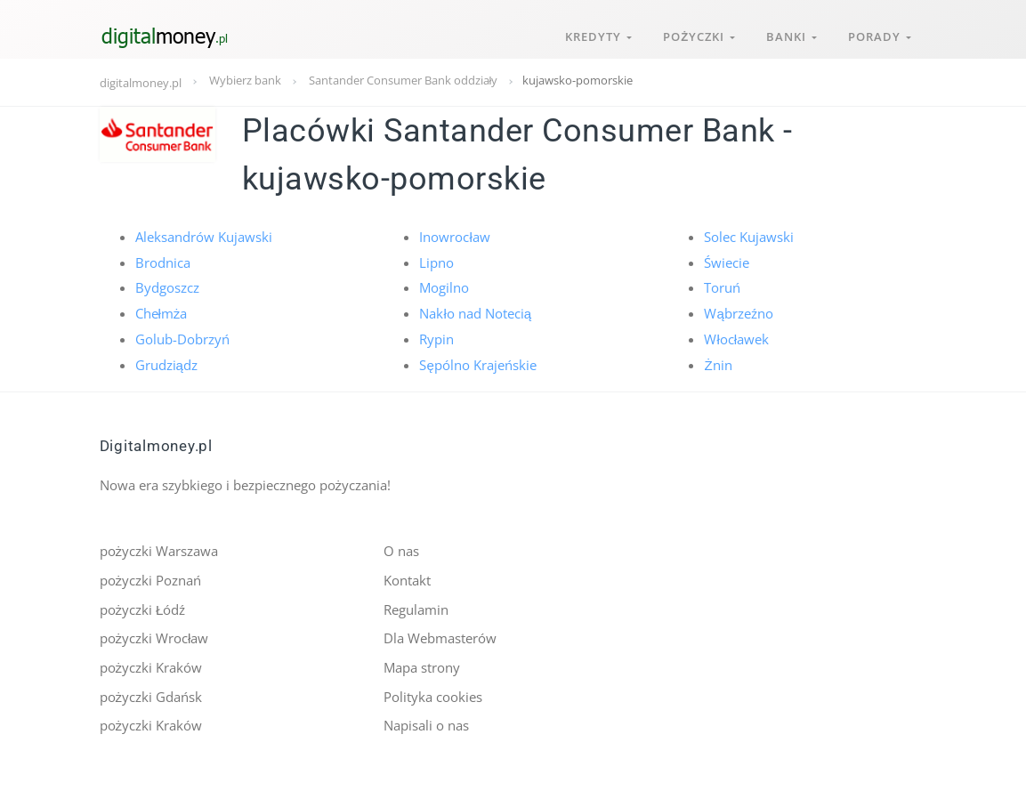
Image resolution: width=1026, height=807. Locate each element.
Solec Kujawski (749, 237)
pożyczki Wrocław (154, 636)
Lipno (436, 261)
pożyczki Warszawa (159, 550)
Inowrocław (454, 237)
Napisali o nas (426, 723)
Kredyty (595, 34)
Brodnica (162, 261)
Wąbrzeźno (738, 312)
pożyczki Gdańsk (151, 694)
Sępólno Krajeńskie (477, 363)
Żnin (717, 363)
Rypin (436, 338)
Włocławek (736, 338)
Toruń (722, 287)
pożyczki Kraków (151, 665)
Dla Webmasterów (440, 636)
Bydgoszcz (167, 287)
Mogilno (444, 287)
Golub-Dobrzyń (182, 338)
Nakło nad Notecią (475, 312)
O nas (401, 550)
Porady (879, 34)
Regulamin (416, 608)
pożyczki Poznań (151, 578)
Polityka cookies (433, 694)
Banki (790, 34)
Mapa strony (422, 665)
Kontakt (407, 578)
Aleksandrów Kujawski (203, 237)
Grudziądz (166, 363)
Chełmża (161, 312)
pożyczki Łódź (143, 608)
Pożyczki (697, 34)
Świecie (726, 261)
